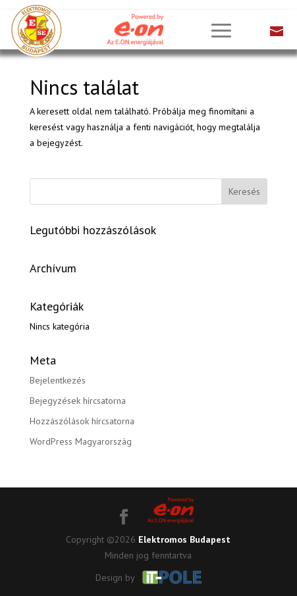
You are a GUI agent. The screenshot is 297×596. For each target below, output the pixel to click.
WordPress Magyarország (81, 441)
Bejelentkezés (58, 380)
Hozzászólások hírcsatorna (82, 421)
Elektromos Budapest (184, 539)
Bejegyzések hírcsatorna (78, 401)
